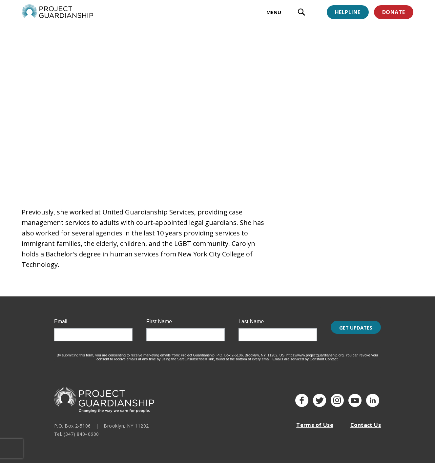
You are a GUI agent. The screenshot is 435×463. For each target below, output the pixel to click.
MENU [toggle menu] (273, 12)
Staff (69, 50)
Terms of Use (314, 421)
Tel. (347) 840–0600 (76, 430)
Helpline (348, 12)
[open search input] (301, 13)
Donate (393, 12)
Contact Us (365, 421)
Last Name (251, 317)
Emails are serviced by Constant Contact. (305, 355)
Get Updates (355, 331)
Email (60, 317)
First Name (159, 317)
